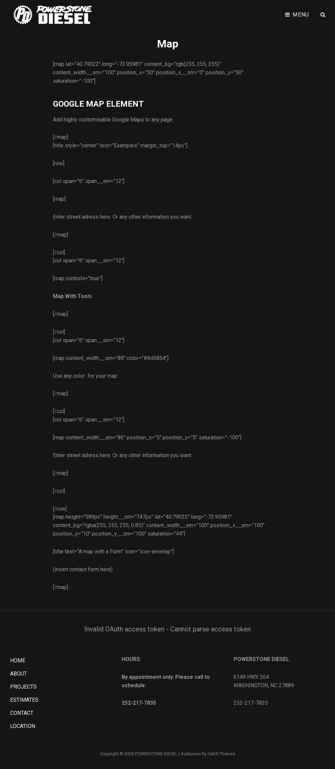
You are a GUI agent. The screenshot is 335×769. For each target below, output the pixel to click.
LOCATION (22, 726)
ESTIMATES (24, 700)
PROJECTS (23, 687)
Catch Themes (221, 753)
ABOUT (18, 673)
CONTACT (21, 713)
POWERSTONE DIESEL (156, 753)
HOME (17, 660)
